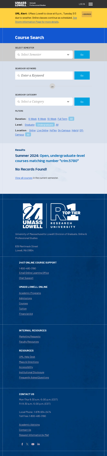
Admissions (25, 298)
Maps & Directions (29, 361)
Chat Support (26, 277)
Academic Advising (29, 424)
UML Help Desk (27, 356)
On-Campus (64, 130)
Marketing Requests (30, 336)
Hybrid (75, 130)
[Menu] (91, 4)
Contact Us (25, 429)
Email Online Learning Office (34, 272)
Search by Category (26, 94)
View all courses (23, 177)
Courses (23, 303)
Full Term (62, 118)
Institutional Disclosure (31, 372)
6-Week (33, 118)
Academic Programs (30, 292)
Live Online (42, 130)
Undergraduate (45, 124)
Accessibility (26, 366)
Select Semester (24, 47)
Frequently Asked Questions (34, 377)
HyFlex (53, 130)
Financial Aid (26, 313)
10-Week (51, 118)
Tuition (23, 308)
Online (32, 130)
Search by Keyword (25, 68)
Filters (19, 111)
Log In (82, 4)
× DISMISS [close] (86, 14)
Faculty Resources (29, 341)
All (71, 118)
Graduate (30, 124)
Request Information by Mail (34, 434)
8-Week (42, 118)
